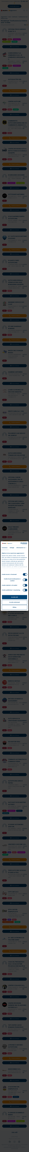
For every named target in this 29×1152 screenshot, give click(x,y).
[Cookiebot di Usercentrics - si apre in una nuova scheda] (20, 543)
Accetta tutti (14, 597)
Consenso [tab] (4, 547)
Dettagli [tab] (12, 547)
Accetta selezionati (14, 602)
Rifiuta (14, 607)
